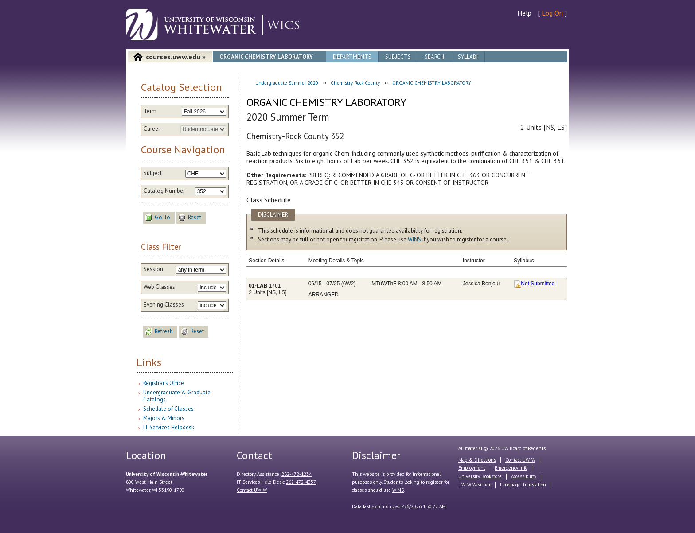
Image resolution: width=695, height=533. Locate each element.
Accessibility (523, 476)
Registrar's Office (163, 383)
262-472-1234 (296, 474)
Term (150, 111)
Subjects (398, 57)
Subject (153, 173)
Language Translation (523, 485)
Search (434, 57)
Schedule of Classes (168, 408)
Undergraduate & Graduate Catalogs (177, 396)
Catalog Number (164, 191)
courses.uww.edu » (176, 56)
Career (152, 128)
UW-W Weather (474, 485)
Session (153, 269)
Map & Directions (477, 460)
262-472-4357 (301, 482)
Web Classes (159, 287)
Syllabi (468, 57)
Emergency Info (511, 468)
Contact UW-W (252, 490)
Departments (352, 57)
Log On (552, 12)
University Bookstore (480, 476)
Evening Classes (164, 304)
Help (524, 12)
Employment (471, 468)
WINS (414, 239)
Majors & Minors (163, 418)
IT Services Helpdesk (168, 427)
